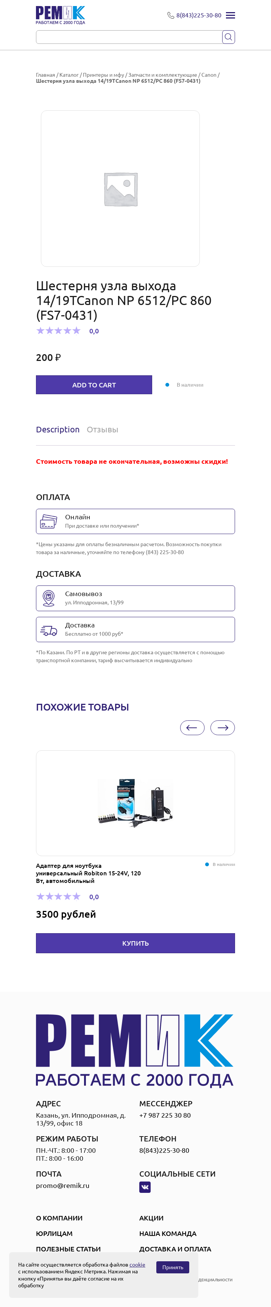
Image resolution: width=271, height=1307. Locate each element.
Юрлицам (54, 1233)
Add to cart (94, 385)
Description (58, 429)
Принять (172, 1267)
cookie (137, 1265)
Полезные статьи (68, 1249)
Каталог (69, 75)
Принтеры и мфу (103, 75)
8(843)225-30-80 (164, 1150)
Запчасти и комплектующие (162, 75)
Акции (151, 1218)
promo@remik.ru (62, 1185)
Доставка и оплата (175, 1249)
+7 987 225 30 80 (165, 1115)
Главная (45, 75)
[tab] (59, 429)
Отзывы (102, 429)
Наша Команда (167, 1233)
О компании (59, 1218)
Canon (208, 75)
